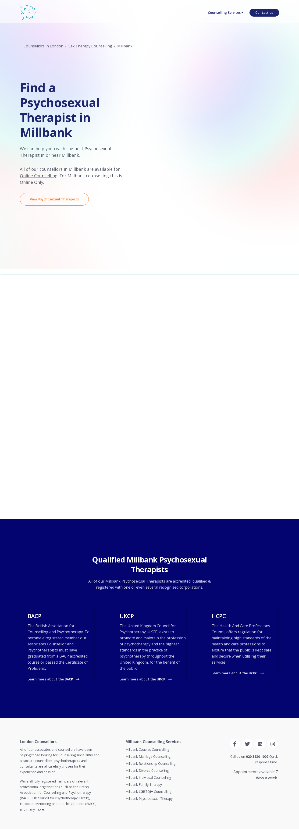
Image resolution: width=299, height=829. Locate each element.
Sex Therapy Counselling (90, 46)
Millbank (124, 46)
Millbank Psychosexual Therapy (149, 798)
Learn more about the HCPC (238, 673)
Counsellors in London (43, 46)
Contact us (264, 15)
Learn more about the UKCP (146, 679)
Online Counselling (38, 175)
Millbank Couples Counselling (147, 749)
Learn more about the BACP (53, 679)
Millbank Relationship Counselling (150, 763)
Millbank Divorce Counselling (147, 770)
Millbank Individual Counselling (148, 777)
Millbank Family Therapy (143, 784)
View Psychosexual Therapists (54, 199)
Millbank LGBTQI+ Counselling (148, 791)
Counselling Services (223, 15)
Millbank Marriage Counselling (148, 756)
